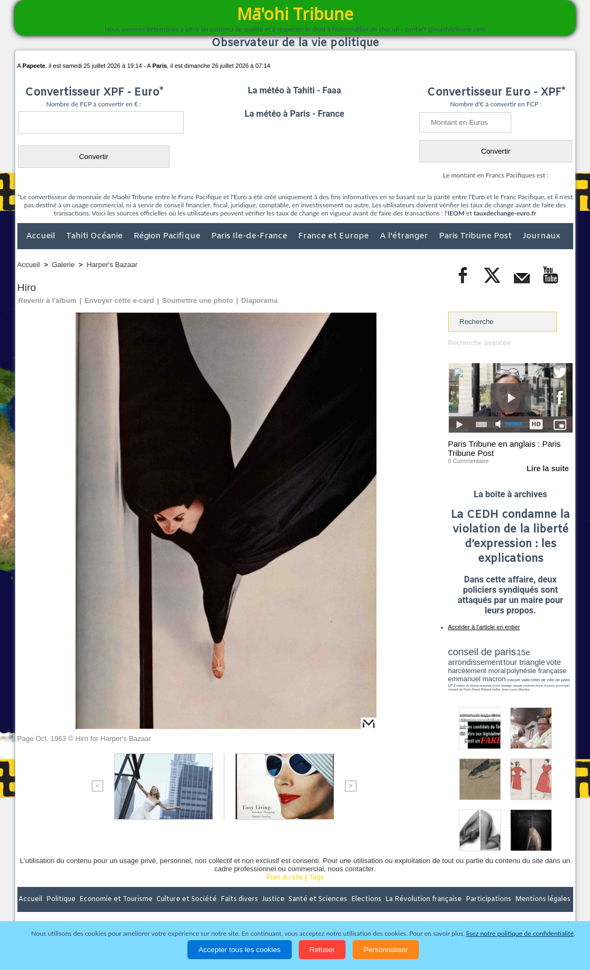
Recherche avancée (479, 343)
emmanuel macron (477, 679)
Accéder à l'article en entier (484, 627)
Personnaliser (385, 950)
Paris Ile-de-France (250, 236)
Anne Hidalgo (502, 685)
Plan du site (284, 877)
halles (496, 689)
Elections (367, 899)
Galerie (63, 265)
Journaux (541, 236)
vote (553, 662)
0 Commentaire (468, 461)
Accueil (42, 236)
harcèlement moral (477, 671)
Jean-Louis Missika (515, 689)
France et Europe (334, 236)
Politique (61, 899)
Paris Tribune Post (476, 236)
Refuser (322, 950)
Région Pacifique (168, 236)
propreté (485, 685)
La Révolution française (424, 899)
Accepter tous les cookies (239, 950)
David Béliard (482, 689)
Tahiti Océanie (95, 236)
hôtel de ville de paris (550, 679)
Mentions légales (542, 899)
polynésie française (537, 671)
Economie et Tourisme (116, 899)
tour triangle (524, 662)
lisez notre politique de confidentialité (520, 933)
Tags (316, 877)
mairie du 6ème (467, 685)
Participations (489, 899)
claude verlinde (524, 685)
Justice (274, 899)
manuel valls (518, 679)
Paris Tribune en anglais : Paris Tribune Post (504, 448)
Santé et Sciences (318, 899)
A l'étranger (405, 236)
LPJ (451, 685)
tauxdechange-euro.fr (505, 213)
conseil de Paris (459, 689)
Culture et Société (187, 899)
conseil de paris (482, 651)
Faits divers (240, 899)
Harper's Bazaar (112, 265)
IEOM (456, 213)
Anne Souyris (545, 685)
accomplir (563, 685)
